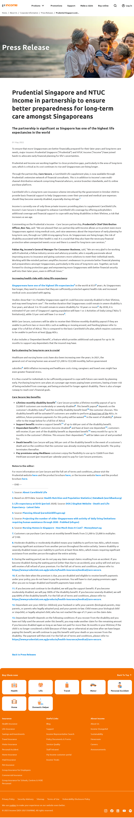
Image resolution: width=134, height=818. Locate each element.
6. (13, 527)
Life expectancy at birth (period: (32, 503)
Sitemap (40, 799)
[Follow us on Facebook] (111, 811)
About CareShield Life (35, 492)
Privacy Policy (8, 799)
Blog (48, 724)
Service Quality (53, 744)
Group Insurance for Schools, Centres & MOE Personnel (22, 782)
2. (13, 497)
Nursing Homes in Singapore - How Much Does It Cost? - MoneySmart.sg (62, 527)
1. (13, 492)
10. (13, 575)
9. (13, 559)
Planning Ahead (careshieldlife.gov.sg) (44, 512)
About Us (13, 13)
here (35, 475)
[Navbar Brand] (9, 5)
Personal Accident (10, 750)
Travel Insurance (9, 739)
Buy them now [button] (10, 675)
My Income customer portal (58, 755)
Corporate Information (29, 13)
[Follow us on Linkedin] (118, 811)
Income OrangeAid (99, 729)
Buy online (103, 5)
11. (13, 588)
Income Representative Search (60, 734)
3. (13, 503)
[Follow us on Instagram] (105, 811)
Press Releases (47, 13)
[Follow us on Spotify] (130, 811)
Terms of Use (53, 799)
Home (4, 13)
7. (13, 533)
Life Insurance (8, 729)
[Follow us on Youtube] (124, 811)
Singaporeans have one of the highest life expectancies (43, 285)
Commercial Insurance (12, 775)
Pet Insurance (8, 765)
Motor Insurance (9, 744)
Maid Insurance (9, 760)
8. (13, 542)
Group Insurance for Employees (16, 770)
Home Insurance (9, 755)
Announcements (98, 750)
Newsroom (96, 739)
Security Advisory (26, 799)
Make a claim (86, 5)
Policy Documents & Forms (58, 739)
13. (13, 617)
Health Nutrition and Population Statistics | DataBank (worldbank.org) (83, 497)
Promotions (56, 5)
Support (71, 5)
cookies (12, 805)
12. (13, 604)
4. (13, 512)
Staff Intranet (52, 750)
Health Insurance (9, 724)
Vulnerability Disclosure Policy (76, 799)
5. (13, 518)
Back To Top (124, 675)
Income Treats (52, 760)
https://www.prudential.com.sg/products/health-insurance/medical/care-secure (56, 569)
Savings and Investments (13, 734)
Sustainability (97, 734)
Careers (94, 744)
